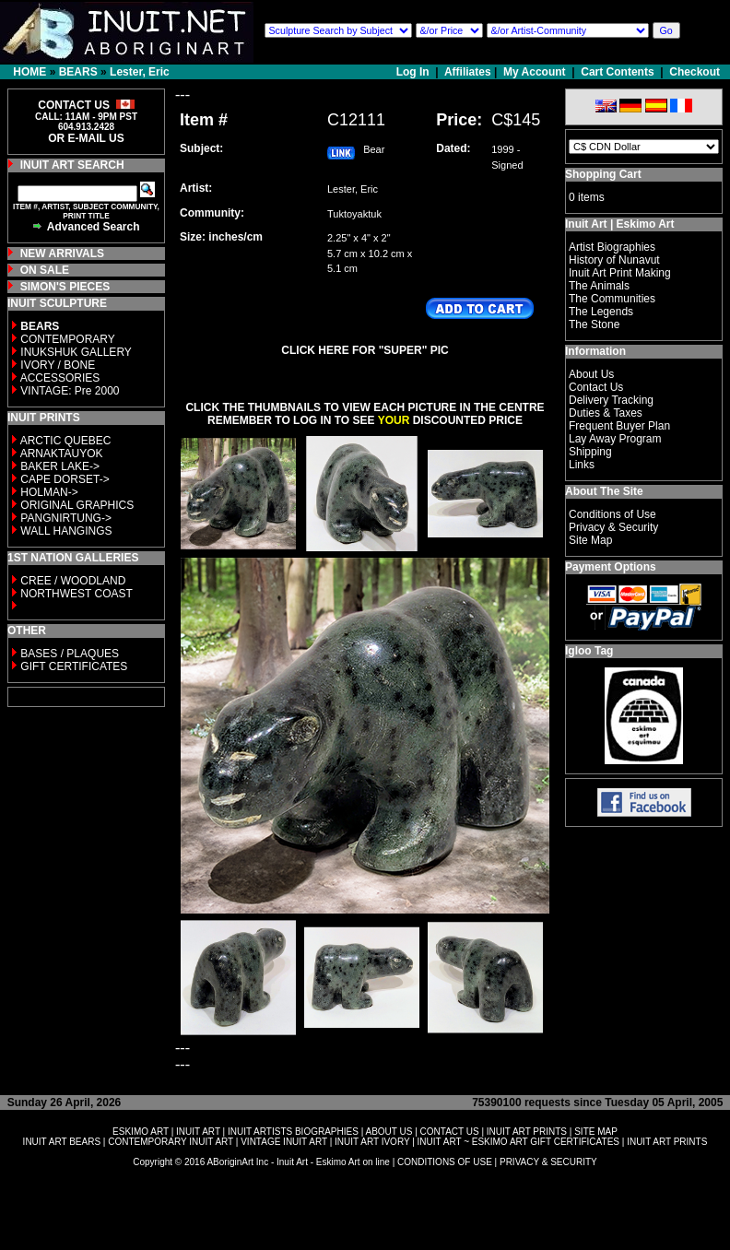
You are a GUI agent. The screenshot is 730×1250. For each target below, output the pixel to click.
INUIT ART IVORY (372, 1142)
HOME (29, 71)
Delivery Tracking (611, 400)
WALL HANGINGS (66, 531)
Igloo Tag (589, 650)
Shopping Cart (603, 174)
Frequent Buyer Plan (619, 425)
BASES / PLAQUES (69, 653)
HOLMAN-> (48, 492)
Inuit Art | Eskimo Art (619, 224)
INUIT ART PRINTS (527, 1131)
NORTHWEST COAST (75, 593)
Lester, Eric (140, 71)
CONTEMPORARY (67, 339)
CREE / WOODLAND (71, 580)
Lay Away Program (615, 438)
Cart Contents (617, 71)
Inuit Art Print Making (620, 272)
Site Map (590, 540)
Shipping (590, 451)
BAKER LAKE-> (60, 466)
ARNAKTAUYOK (61, 453)
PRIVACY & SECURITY (548, 1162)
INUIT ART (198, 1131)
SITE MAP (596, 1131)
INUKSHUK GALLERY (76, 352)
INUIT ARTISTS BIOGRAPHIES (293, 1131)
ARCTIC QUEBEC (66, 440)
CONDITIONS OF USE (444, 1162)
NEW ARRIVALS (62, 253)
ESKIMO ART (140, 1131)
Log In (414, 71)
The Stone (594, 324)
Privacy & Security (613, 527)
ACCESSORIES (60, 377)
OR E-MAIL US (86, 138)
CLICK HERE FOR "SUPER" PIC (364, 350)
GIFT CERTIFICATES (73, 666)
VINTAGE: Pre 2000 (69, 390)
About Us (591, 374)
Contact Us (596, 387)
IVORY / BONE (57, 365)
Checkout (694, 71)
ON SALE (44, 270)
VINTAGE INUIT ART (284, 1142)
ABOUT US (388, 1131)
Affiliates (467, 71)
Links (582, 464)
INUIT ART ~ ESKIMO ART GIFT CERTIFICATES (518, 1142)
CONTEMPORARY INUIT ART (170, 1142)
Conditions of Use (612, 514)
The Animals (599, 285)
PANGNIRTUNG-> (66, 518)
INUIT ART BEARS (61, 1142)
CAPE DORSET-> (64, 479)
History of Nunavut (614, 260)
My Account (534, 71)
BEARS (78, 71)
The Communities (612, 298)
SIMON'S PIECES (65, 286)
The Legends (601, 311)
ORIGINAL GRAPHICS (77, 505)
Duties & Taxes (605, 413)
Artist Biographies (612, 247)
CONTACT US (449, 1131)
